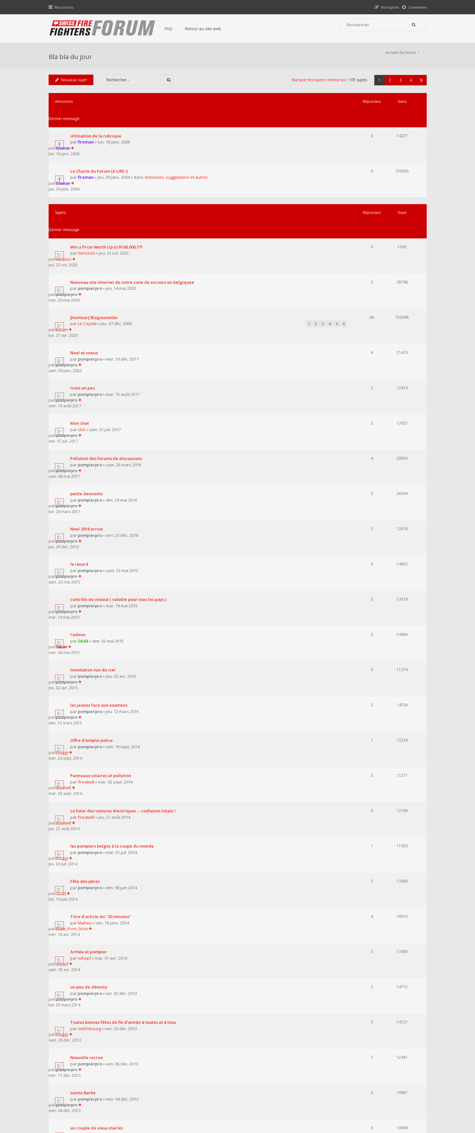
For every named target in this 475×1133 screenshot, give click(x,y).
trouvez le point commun (97, 816)
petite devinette (88, 364)
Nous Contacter (322, 1051)
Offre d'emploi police (93, 530)
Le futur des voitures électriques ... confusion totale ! (124, 578)
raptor (359, 816)
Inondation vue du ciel (94, 483)
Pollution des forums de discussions (108, 340)
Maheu (86, 655)
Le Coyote (88, 251)
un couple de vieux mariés (98, 792)
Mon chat (81, 316)
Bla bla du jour (72, 59)
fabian (358, 459)
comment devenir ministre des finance (111, 887)
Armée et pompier (90, 673)
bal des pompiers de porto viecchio (107, 840)
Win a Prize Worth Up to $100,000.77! (108, 197)
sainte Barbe (84, 768)
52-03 (358, 625)
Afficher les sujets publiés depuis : (155, 914)
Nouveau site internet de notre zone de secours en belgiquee (134, 220)
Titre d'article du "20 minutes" (102, 649)
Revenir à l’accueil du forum (82, 949)
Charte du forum (194, 1070)
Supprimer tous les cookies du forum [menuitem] (391, 1100)
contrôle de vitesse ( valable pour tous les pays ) (120, 435)
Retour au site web (209, 28)
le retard (81, 411)
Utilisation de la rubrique (97, 126)
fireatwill (87, 560)
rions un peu (84, 292)
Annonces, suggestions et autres (177, 156)
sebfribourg (90, 727)
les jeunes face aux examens (100, 507)
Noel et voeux (85, 268)
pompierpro (91, 227)
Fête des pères (86, 626)
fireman (87, 132)
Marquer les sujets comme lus (317, 87)
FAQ (175, 28)
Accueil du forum (65, 1100)
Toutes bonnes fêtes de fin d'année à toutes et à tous (125, 721)
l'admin (79, 459)
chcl (83, 322)
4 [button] (409, 87)
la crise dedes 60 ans (92, 864)
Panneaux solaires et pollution (102, 554)
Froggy (359, 530)
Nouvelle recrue (88, 745)
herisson (88, 203)
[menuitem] (413, 7)
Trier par (260, 914)
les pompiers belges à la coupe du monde (113, 602)
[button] (420, 87)
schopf (86, 679)
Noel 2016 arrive (88, 387)
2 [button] (388, 87)
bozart (359, 244)
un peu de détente (90, 697)
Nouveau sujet (73, 87)
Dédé (84, 465)
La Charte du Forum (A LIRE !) (101, 149)
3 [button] (399, 87)
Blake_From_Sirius (369, 649)
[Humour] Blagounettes (95, 244)
